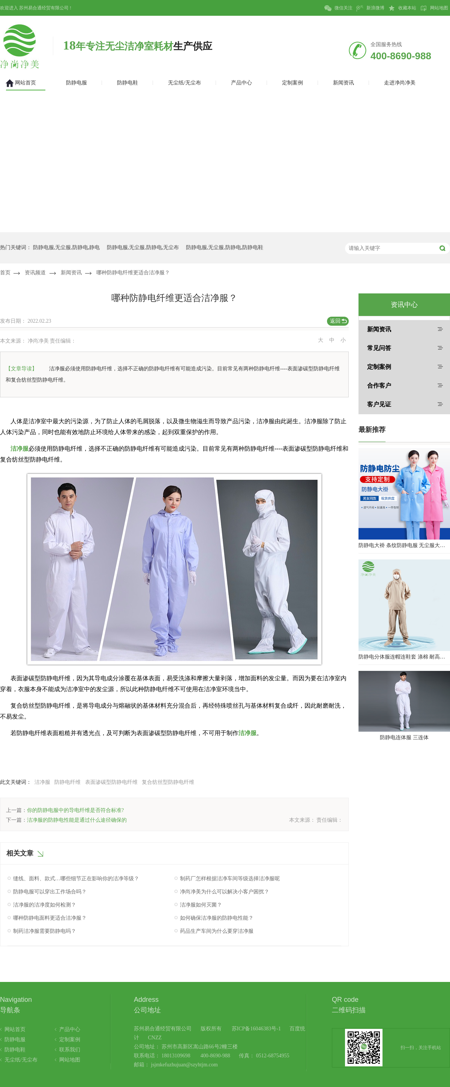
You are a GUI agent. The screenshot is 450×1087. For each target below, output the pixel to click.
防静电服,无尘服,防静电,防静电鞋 (225, 247)
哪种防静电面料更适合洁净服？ (50, 918)
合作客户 (379, 385)
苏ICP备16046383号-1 (256, 1028)
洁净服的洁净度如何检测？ (44, 905)
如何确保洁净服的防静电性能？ (217, 918)
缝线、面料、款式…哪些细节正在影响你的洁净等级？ (76, 878)
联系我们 (69, 1049)
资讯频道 (35, 272)
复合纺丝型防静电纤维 (168, 782)
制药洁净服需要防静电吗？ (44, 931)
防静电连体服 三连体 (404, 737)
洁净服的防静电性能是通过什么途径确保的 (77, 820)
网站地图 (434, 8)
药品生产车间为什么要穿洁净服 (217, 931)
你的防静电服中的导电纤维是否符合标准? (75, 810)
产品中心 (69, 1029)
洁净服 (19, 448)
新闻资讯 (71, 272)
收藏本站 (402, 8)
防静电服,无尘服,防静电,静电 (66, 247)
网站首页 (15, 1029)
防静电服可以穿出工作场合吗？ (50, 892)
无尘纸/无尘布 (21, 1060)
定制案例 (379, 367)
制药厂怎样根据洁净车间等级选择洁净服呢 (230, 878)
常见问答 (379, 348)
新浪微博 (370, 8)
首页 (5, 272)
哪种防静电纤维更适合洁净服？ (133, 272)
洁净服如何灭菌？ (201, 905)
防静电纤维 (67, 782)
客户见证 (379, 404)
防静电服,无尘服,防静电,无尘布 (143, 247)
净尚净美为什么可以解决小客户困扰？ (224, 892)
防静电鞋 (15, 1049)
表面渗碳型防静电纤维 (111, 782)
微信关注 (338, 8)
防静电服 (15, 1039)
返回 (335, 321)
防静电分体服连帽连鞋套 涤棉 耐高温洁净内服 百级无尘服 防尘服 (404, 657)
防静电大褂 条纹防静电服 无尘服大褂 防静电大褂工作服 (404, 545)
